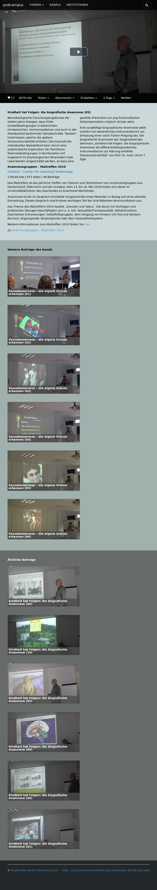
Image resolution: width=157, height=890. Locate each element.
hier (87, 224)
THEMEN (36, 5)
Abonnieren (64, 98)
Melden (126, 98)
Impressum (119, 870)
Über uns (69, 870)
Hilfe (133, 870)
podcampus (13, 5)
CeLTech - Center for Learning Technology (40, 171)
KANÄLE (55, 5)
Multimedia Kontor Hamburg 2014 (34, 870)
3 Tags (109, 98)
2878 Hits (25, 98)
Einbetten (89, 98)
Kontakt (144, 870)
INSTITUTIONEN (77, 5)
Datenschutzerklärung (93, 870)
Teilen (43, 98)
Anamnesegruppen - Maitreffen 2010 (38, 230)
